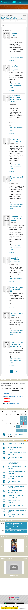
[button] (1, 547)
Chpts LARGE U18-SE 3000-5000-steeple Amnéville (16, 344)
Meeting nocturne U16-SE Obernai (15, 140)
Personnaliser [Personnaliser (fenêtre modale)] (22, 608)
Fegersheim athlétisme (11, 2)
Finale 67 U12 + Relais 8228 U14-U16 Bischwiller (15, 260)
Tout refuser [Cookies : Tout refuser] (14, 608)
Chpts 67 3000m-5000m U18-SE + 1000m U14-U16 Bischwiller (15, 99)
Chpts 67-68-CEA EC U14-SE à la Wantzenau (15, 218)
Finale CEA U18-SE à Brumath (16, 314)
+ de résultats (24, 520)
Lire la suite (11, 60)
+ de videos (25, 558)
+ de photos (25, 536)
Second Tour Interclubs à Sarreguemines (14, 68)
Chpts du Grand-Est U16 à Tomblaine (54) (16, 289)
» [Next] (16, 371)
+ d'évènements (24, 408)
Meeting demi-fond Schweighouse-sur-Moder (16, 179)
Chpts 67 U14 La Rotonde (15, 34)
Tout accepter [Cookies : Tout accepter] (5, 608)
